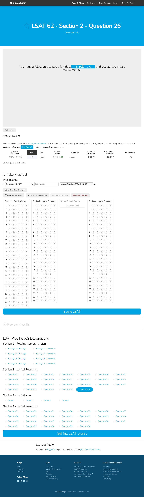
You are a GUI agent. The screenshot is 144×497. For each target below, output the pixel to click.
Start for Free (127, 3)
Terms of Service (83, 492)
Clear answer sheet (13, 195)
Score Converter (51, 476)
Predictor (106, 467)
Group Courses (80, 471)
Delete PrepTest (80, 195)
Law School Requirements (112, 471)
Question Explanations (53, 469)
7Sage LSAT (17, 3)
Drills (47, 471)
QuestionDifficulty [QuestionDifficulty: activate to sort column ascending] (91, 152)
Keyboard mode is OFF (15, 190)
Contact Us (20, 471)
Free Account (27, 147)
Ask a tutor (9, 130)
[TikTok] (21, 481)
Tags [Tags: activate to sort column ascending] (41, 152)
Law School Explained (82, 476)
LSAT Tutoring (80, 469)
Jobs (18, 467)
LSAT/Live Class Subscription (84, 467)
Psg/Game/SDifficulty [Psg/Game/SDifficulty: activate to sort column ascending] (109, 152)
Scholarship (107, 479)
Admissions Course (110, 474)
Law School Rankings (110, 469)
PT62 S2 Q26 (15, 157)
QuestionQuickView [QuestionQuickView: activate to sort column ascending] (14, 152)
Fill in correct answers (37, 195)
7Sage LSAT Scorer (37, 143)
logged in (51, 449)
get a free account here (90, 449)
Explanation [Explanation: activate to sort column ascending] (130, 152)
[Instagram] (24, 481)
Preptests (49, 474)
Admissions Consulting (83, 474)
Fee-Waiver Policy (52, 479)
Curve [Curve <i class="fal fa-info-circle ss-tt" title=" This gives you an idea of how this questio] (77, 153)
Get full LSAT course (72, 433)
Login (115, 3)
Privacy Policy (71, 492)
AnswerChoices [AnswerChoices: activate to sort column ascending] (57, 152)
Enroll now (83, 66)
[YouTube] (18, 481)
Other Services (104, 3)
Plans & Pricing (78, 3)
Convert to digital (60, 195)
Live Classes (50, 467)
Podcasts (106, 476)
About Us (20, 469)
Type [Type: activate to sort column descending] (31, 152)
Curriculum (91, 3)
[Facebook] (27, 481)
